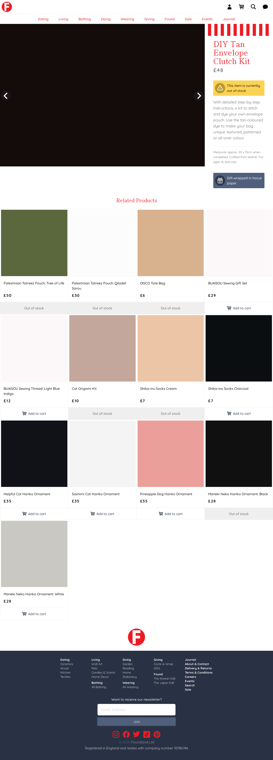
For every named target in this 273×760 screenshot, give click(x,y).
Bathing (97, 683)
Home (127, 672)
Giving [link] (149, 19)
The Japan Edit (164, 683)
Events (190, 681)
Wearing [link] (127, 19)
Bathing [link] (84, 19)
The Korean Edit (165, 678)
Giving (158, 660)
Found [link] (170, 19)
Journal (190, 660)
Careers (190, 677)
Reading (128, 668)
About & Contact (197, 664)
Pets (94, 668)
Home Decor (100, 677)
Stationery (130, 677)
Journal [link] (229, 19)
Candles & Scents (103, 672)
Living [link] (63, 19)
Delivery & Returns (198, 668)
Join (136, 721)
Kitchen (65, 672)
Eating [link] (43, 19)
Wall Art (96, 664)
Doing (127, 660)
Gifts (157, 668)
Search (190, 685)
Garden (128, 664)
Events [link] (207, 19)
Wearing (129, 683)
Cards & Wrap (163, 664)
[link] (7, 7)
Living (95, 660)
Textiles (65, 677)
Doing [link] (105, 19)
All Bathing (98, 687)
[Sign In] (231, 7)
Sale (188, 690)
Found (158, 674)
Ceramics (66, 664)
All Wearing (130, 687)
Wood (64, 668)
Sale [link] (188, 19)
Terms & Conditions (199, 672)
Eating (65, 660)
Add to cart (239, 308)
